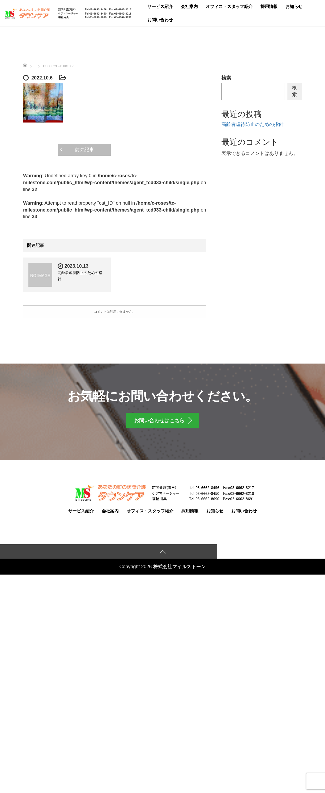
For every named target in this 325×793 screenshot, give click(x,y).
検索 (226, 78)
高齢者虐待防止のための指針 (252, 124)
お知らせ (293, 6)
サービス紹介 (160, 6)
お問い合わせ (160, 20)
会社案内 (189, 6)
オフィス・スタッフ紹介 (229, 6)
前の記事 (84, 149)
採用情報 (268, 6)
